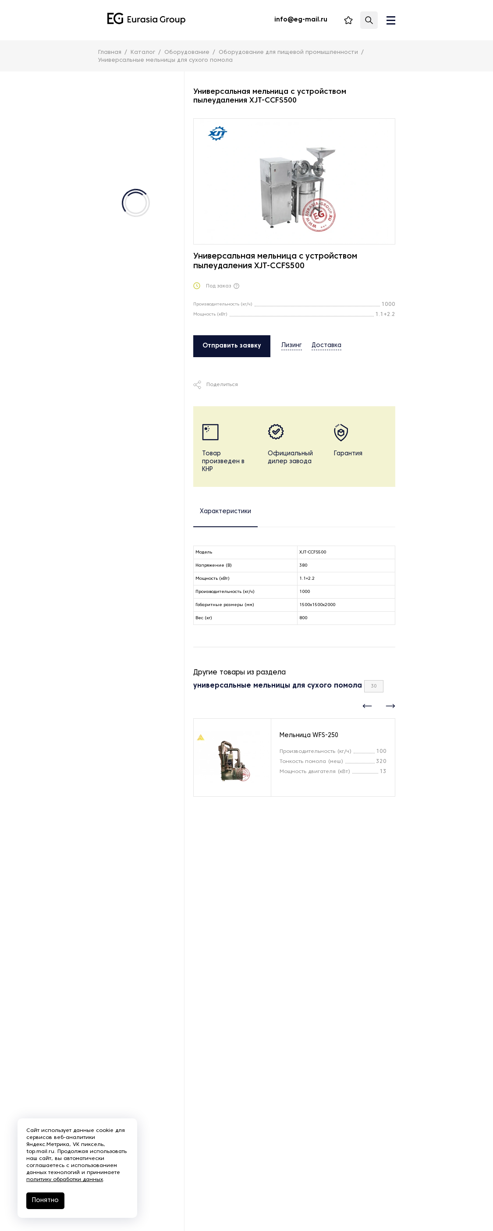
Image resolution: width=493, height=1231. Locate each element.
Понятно (45, 1200)
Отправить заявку (231, 346)
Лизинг (291, 345)
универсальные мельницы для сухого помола (277, 686)
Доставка (326, 345)
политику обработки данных (64, 1179)
